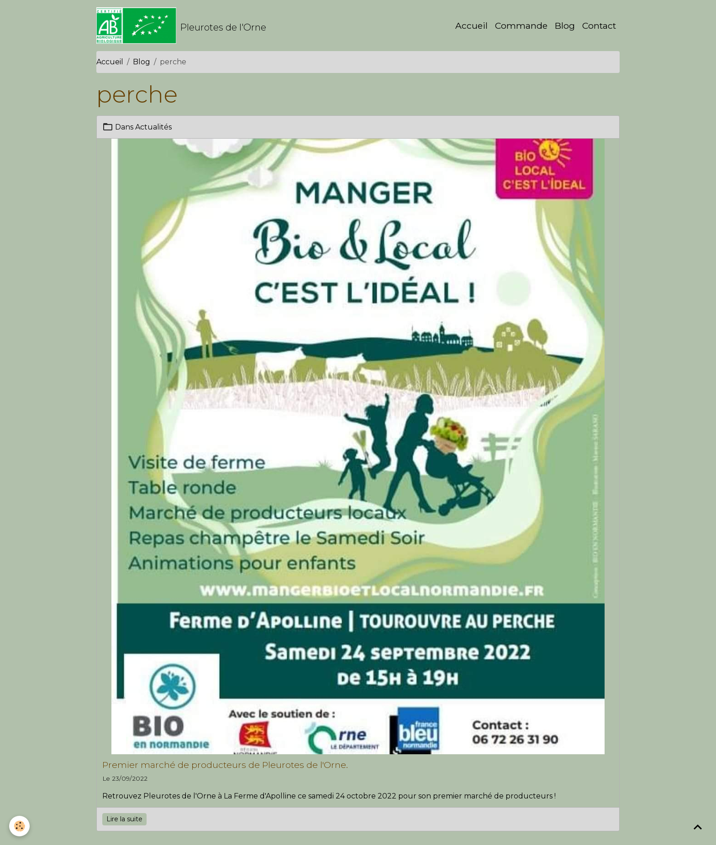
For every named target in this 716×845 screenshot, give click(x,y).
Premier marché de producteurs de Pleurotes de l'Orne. (225, 764)
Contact (599, 25)
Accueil (471, 25)
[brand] (181, 25)
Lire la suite (124, 819)
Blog (565, 25)
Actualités (153, 127)
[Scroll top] (697, 826)
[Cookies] (19, 826)
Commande (521, 25)
